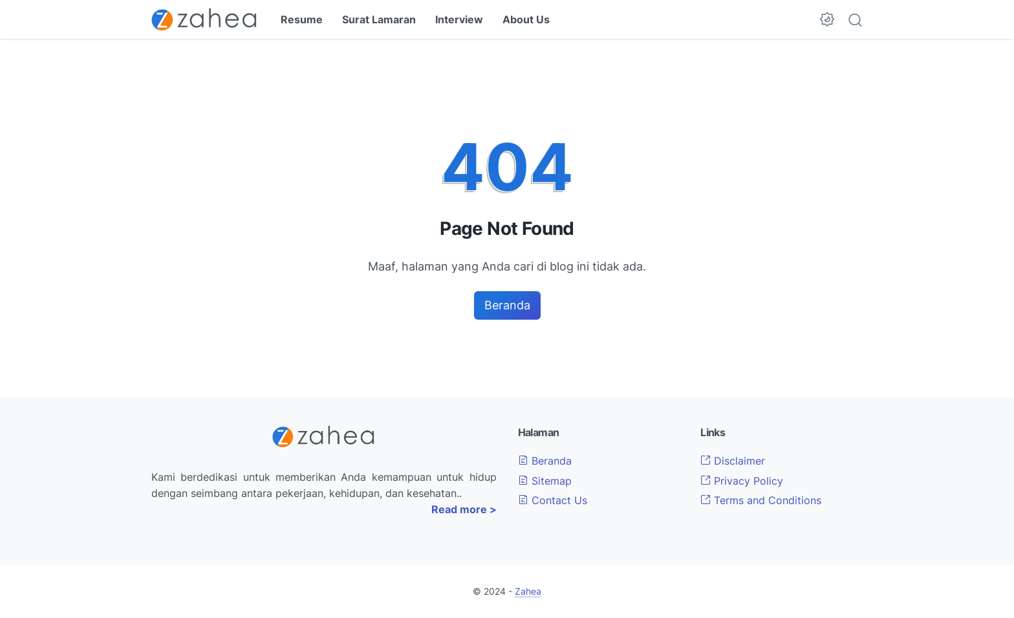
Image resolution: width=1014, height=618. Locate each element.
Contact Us (552, 500)
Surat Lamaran (379, 19)
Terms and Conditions (760, 500)
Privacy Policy (741, 480)
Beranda (507, 305)
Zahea (528, 591)
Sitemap (545, 480)
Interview (459, 19)
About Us (526, 19)
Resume (302, 19)
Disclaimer (732, 460)
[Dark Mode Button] (827, 19)
